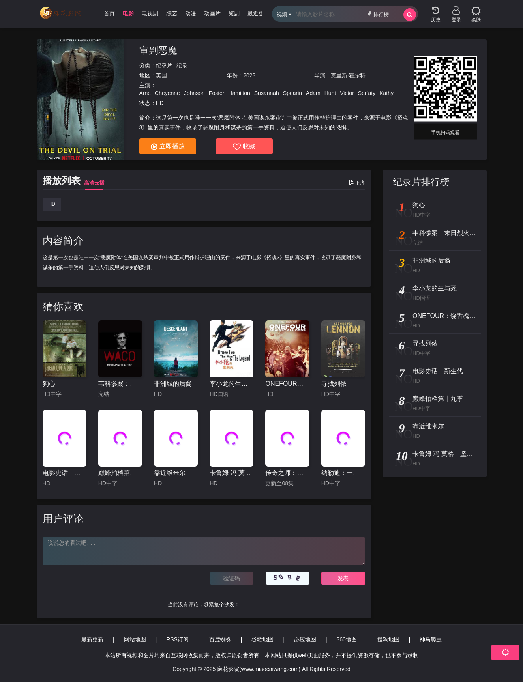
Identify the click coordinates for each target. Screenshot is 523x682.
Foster (217, 93)
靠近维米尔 (170, 472)
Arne (145, 93)
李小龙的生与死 (231, 383)
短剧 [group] (234, 13)
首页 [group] (109, 13)
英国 (161, 75)
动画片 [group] (212, 13)
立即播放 (168, 147)
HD (52, 204)
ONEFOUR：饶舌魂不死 (287, 383)
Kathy (386, 93)
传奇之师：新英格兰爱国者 (287, 472)
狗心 (49, 383)
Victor (347, 93)
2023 (249, 75)
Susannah (266, 93)
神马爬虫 (431, 639)
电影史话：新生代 (64, 472)
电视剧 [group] (150, 13)
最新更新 (92, 639)
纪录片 (164, 65)
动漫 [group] (190, 13)
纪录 (181, 65)
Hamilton (239, 93)
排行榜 (378, 14)
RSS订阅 (177, 639)
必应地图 (305, 639)
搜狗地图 (388, 639)
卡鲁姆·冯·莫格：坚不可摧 (231, 472)
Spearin (292, 93)
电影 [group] (128, 13)
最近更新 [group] (258, 13)
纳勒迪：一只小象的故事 (343, 472)
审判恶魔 (158, 50)
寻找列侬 (334, 383)
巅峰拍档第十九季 (120, 472)
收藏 (244, 147)
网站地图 (135, 639)
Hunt (330, 93)
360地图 (347, 639)
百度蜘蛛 (220, 639)
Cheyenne (167, 93)
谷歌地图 (262, 639)
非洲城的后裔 (173, 383)
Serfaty (366, 93)
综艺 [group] (171, 13)
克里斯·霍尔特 (348, 75)
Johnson (194, 93)
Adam (313, 93)
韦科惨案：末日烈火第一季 (120, 383)
